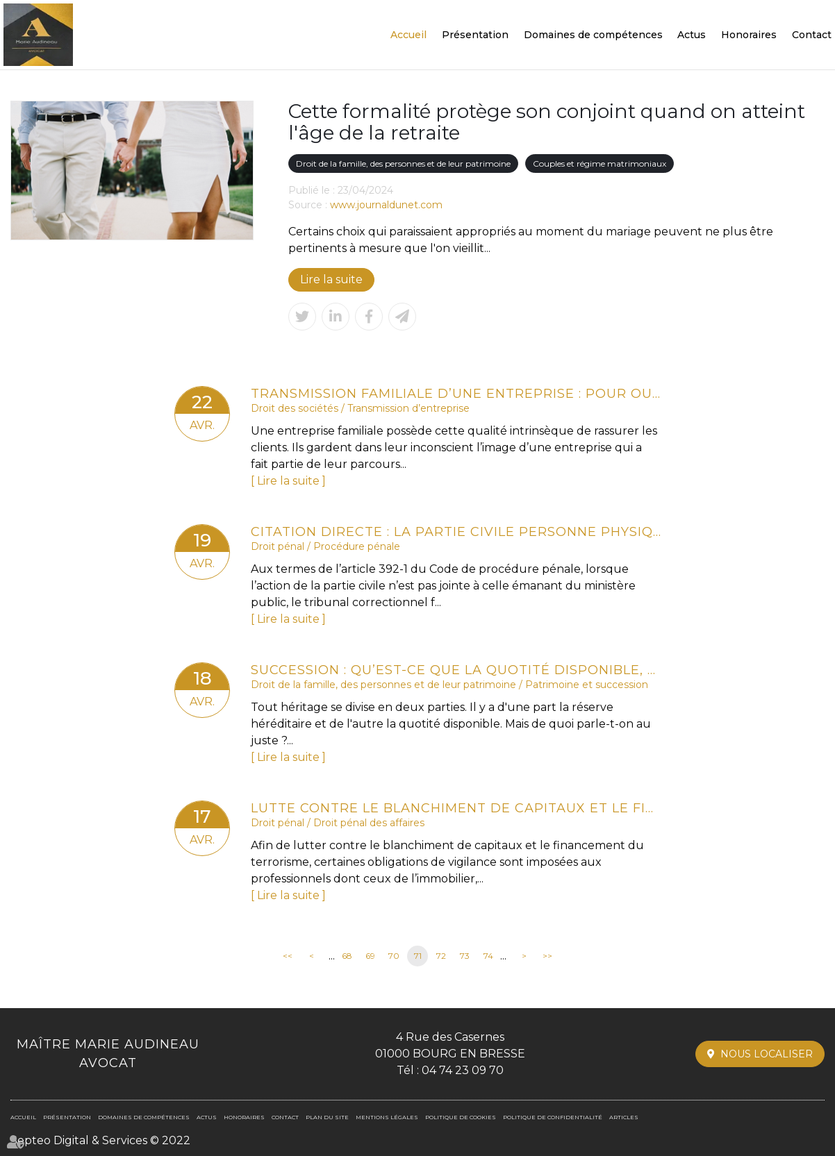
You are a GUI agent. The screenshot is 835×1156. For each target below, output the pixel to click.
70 (393, 955)
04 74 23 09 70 (463, 1070)
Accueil (408, 34)
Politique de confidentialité (552, 1117)
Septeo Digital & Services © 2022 (100, 1140)
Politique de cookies (460, 1117)
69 (370, 955)
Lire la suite (331, 279)
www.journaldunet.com (386, 205)
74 (488, 955)
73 (465, 955)
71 (418, 955)
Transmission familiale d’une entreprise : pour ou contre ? (456, 393)
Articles (623, 1117)
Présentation (475, 34)
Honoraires (749, 34)
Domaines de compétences (593, 34)
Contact (812, 34)
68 (347, 955)
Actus (691, 34)
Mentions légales (387, 1117)
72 (441, 955)
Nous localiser (766, 1054)
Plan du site (327, 1117)
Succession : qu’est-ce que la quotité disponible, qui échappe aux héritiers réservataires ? (456, 670)
